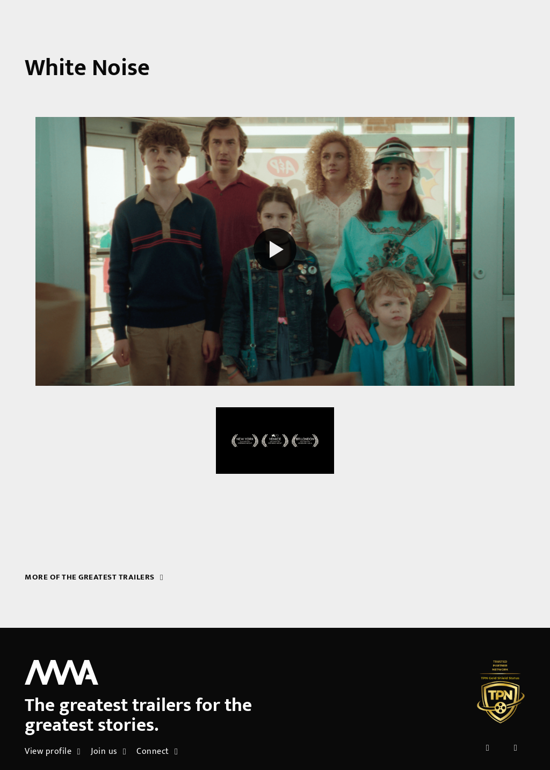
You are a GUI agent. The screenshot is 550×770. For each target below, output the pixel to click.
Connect (157, 751)
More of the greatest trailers (94, 577)
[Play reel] (275, 251)
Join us (108, 751)
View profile (52, 751)
